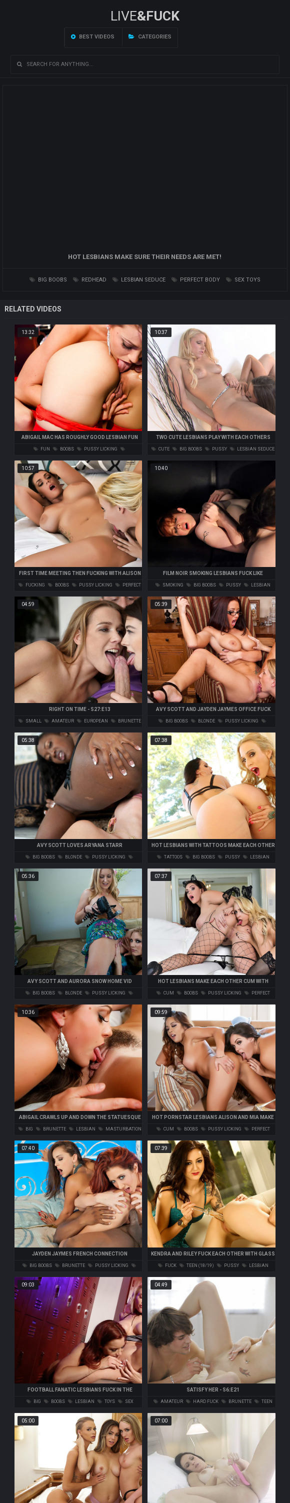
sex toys (243, 279)
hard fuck (202, 1401)
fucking (31, 585)
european (92, 721)
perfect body (196, 279)
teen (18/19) (197, 1265)
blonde (203, 721)
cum (165, 993)
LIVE (145, 16)
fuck (167, 1265)
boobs (63, 449)
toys (106, 1401)
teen (263, 1401)
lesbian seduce (139, 279)
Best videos (92, 37)
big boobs (48, 279)
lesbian (82, 1129)
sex (126, 1401)
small (30, 721)
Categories (150, 37)
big (25, 1129)
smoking (170, 585)
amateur (59, 721)
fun (42, 449)
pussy (216, 449)
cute (161, 449)
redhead (89, 279)
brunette (126, 721)
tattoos (169, 857)
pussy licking (97, 449)
